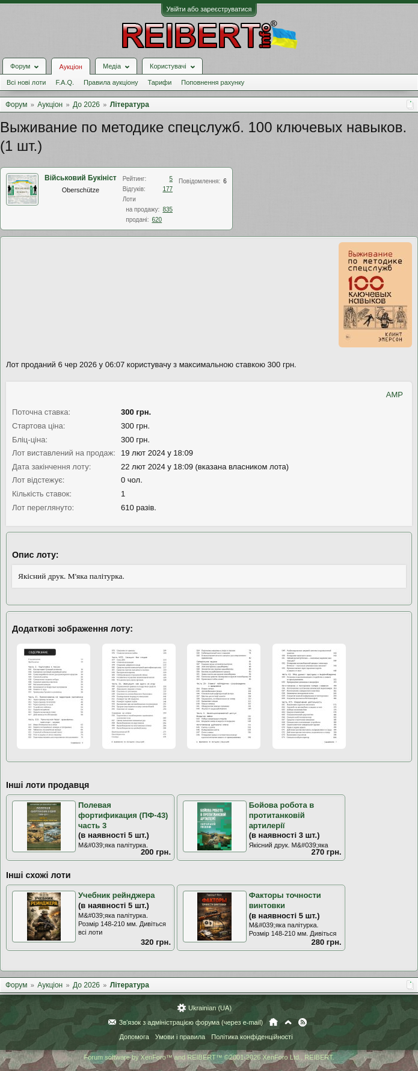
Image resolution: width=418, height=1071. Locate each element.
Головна (273, 1022)
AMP (394, 394)
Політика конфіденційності (251, 1036)
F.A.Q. (64, 82)
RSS (302, 1022)
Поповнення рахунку (212, 82)
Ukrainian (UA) (210, 1008)
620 (157, 219)
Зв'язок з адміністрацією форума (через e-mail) (191, 1022)
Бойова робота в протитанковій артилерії (282, 815)
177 (167, 189)
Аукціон (70, 66)
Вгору (288, 1022)
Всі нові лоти (26, 82)
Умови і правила (180, 1036)
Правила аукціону (111, 82)
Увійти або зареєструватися (209, 9)
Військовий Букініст (81, 178)
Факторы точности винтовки (285, 900)
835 (167, 209)
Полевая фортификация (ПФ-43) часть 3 (123, 815)
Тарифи (160, 82)
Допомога (134, 1036)
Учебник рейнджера (116, 895)
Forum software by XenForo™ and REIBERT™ (209, 1057)
